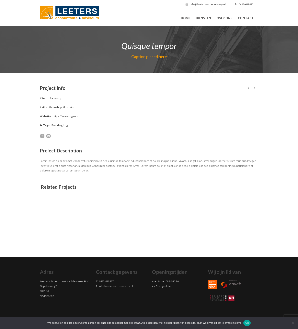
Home (185, 18)
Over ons (224, 18)
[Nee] (293, 323)
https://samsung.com (65, 116)
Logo (66, 125)
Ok (247, 322)
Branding (57, 125)
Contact (246, 18)
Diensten (203, 18)
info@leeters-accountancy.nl (208, 4)
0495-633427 (246, 4)
